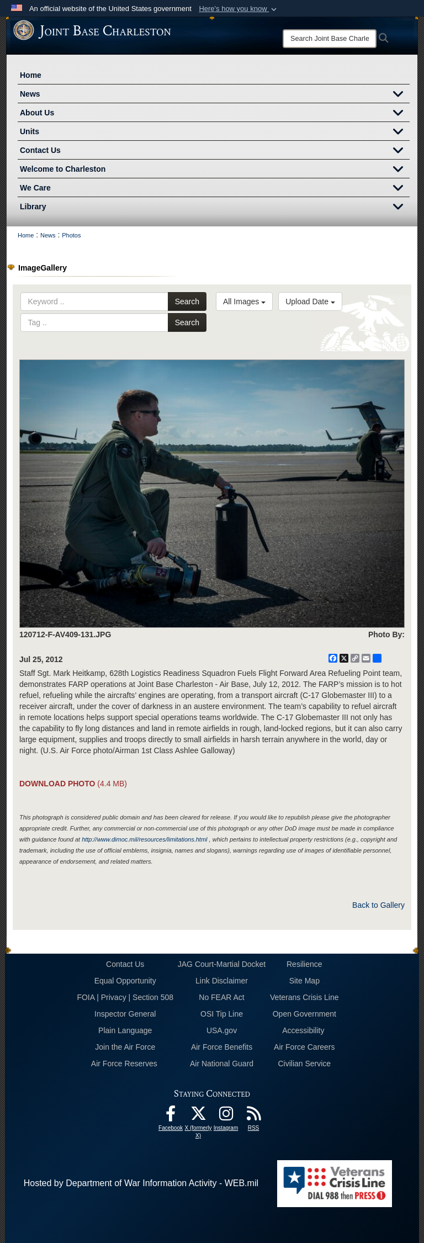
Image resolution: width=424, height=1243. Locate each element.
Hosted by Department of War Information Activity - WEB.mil (141, 1183)
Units (215, 132)
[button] (239, 8)
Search (187, 301)
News (215, 95)
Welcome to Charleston (215, 170)
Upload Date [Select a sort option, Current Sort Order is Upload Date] (310, 301)
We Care (215, 189)
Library (215, 208)
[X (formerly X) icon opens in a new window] (198, 1116)
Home (30, 75)
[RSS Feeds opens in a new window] (253, 1116)
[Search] (330, 38)
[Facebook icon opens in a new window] (170, 1116)
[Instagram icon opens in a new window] (226, 1116)
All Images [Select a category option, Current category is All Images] (244, 301)
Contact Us (215, 151)
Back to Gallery (378, 905)
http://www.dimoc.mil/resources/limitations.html (144, 839)
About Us (215, 114)
